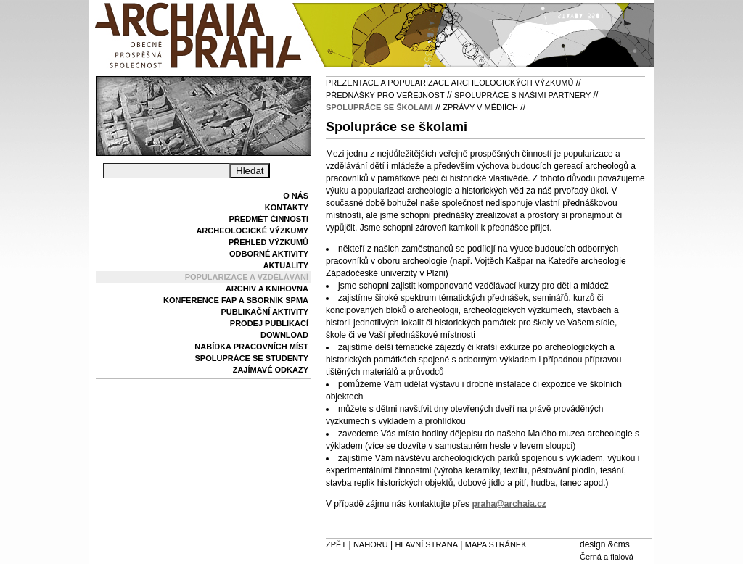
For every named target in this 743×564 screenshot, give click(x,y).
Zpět (336, 544)
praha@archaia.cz (509, 504)
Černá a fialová (606, 556)
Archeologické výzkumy (252, 230)
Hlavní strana (426, 544)
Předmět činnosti (268, 219)
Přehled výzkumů (268, 242)
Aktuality (285, 265)
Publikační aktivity (264, 311)
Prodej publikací (269, 323)
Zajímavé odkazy (270, 369)
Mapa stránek (496, 544)
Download (284, 335)
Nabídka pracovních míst (251, 346)
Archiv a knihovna (267, 288)
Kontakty (286, 207)
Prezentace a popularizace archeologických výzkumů (449, 82)
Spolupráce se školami (379, 107)
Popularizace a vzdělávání (246, 277)
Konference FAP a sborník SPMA (235, 300)
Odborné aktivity (268, 253)
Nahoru (370, 544)
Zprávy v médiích (480, 107)
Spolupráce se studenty (251, 358)
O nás (295, 195)
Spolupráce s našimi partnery (522, 95)
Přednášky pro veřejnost (385, 95)
